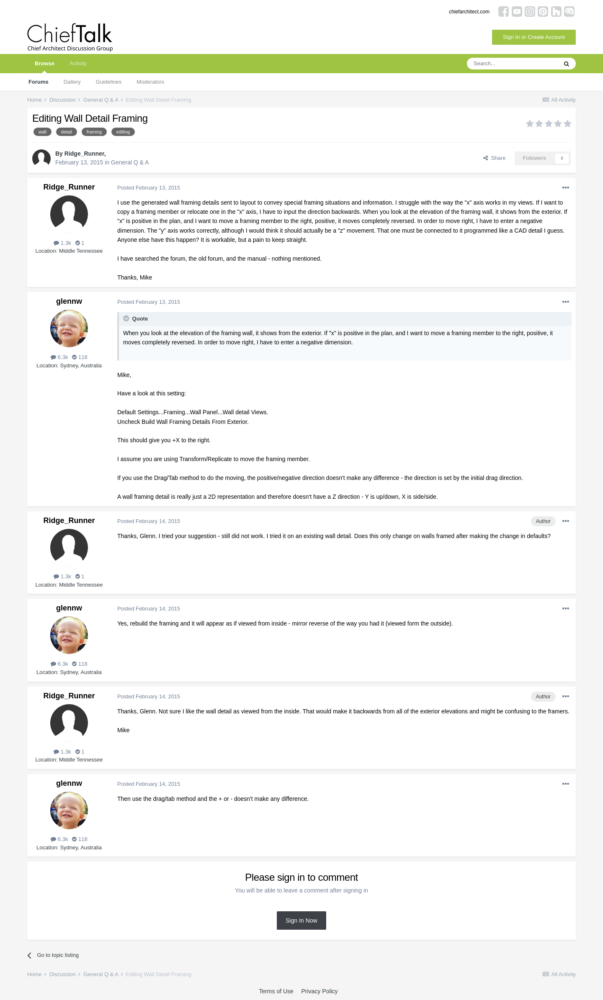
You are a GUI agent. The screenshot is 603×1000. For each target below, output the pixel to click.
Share (494, 158)
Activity (78, 63)
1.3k (62, 243)
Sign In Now (301, 920)
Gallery (72, 82)
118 (79, 357)
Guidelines (108, 82)
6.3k (59, 357)
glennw (69, 301)
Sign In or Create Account (534, 37)
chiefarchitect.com (469, 12)
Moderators (150, 82)
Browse (44, 66)
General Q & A (130, 162)
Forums (38, 82)
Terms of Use (276, 991)
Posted (148, 188)
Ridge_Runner (84, 153)
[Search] (512, 63)
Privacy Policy (319, 991)
